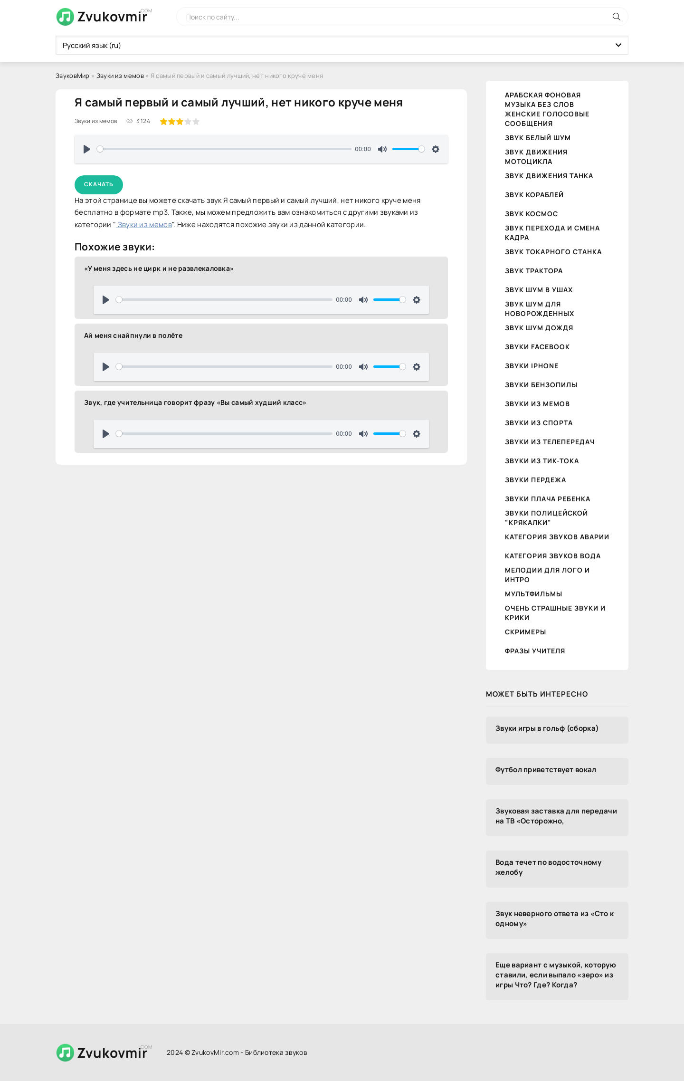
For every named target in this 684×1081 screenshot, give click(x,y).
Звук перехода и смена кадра (552, 232)
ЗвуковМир (73, 75)
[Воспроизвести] (87, 149)
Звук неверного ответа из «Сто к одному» (554, 918)
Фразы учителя (535, 650)
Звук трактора (534, 270)
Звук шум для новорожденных (539, 308)
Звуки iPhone (532, 365)
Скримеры (525, 631)
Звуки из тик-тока (542, 460)
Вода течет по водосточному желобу (548, 867)
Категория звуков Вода (553, 555)
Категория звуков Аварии (557, 536)
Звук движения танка (549, 175)
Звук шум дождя (539, 327)
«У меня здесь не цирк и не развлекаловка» (159, 268)
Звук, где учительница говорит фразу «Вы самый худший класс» (195, 402)
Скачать (99, 184)
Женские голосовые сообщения (547, 118)
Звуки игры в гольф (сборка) (547, 728)
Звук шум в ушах (539, 289)
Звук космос (531, 213)
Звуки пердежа (535, 479)
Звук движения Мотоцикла (536, 156)
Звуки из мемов (120, 75)
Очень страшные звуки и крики (555, 612)
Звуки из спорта (539, 422)
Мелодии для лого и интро (547, 574)
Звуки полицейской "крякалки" (546, 517)
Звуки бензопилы (541, 384)
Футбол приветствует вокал (546, 770)
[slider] (224, 148)
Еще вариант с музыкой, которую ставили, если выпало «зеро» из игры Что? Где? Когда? (555, 975)
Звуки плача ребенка (547, 498)
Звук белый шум (538, 137)
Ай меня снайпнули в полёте (133, 335)
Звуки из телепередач (550, 441)
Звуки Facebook (537, 346)
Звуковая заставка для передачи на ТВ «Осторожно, (556, 816)
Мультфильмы (533, 593)
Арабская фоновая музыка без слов (543, 99)
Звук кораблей (534, 194)
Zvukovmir (112, 16)
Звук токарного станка (553, 251)
